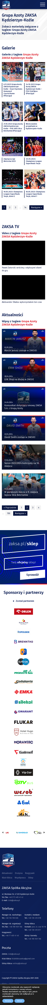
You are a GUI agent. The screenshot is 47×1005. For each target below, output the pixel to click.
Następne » (36, 207)
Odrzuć (19, 1001)
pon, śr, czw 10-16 (38, 927)
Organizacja (14, 984)
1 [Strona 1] (21, 507)
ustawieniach (7, 996)
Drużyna (19, 873)
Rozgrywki (29, 873)
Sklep (30, 877)
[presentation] (3, 833)
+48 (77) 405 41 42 (16, 897)
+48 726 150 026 (12, 918)
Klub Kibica (7, 877)
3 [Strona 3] (15, 207)
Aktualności (7, 873)
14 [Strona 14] (25, 207)
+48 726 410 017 (34, 930)
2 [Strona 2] (9, 207)
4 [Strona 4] (38, 507)
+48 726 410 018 (34, 918)
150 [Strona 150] (8, 513)
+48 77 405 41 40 (12, 936)
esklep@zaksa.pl (20, 963)
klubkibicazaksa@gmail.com (23, 959)
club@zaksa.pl (14, 900)
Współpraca (20, 877)
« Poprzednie (10, 507)
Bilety (4, 984)
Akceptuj (8, 1001)
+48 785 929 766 (15, 927)
